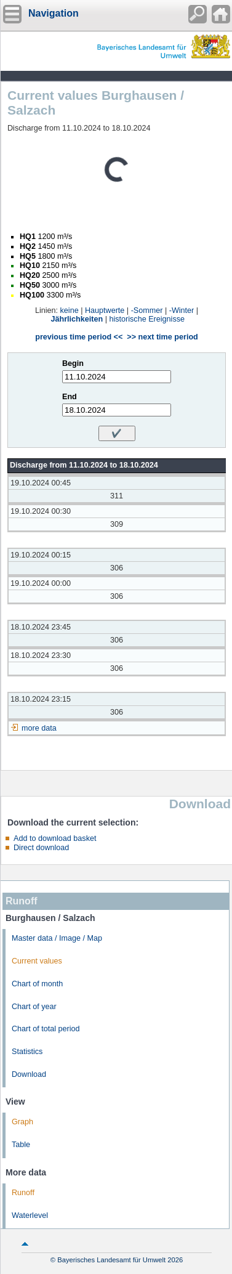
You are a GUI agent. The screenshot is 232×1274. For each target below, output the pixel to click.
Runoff (23, 1192)
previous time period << (78, 337)
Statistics (27, 1051)
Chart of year (34, 1006)
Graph (22, 1122)
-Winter (181, 310)
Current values (37, 961)
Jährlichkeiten (77, 319)
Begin (73, 363)
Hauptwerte (104, 310)
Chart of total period (46, 1028)
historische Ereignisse (147, 319)
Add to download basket (55, 838)
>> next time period (162, 337)
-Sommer (147, 310)
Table (21, 1144)
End (69, 396)
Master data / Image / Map (57, 938)
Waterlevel (30, 1215)
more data (39, 728)
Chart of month (37, 984)
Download (29, 1074)
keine (69, 310)
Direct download (41, 847)
